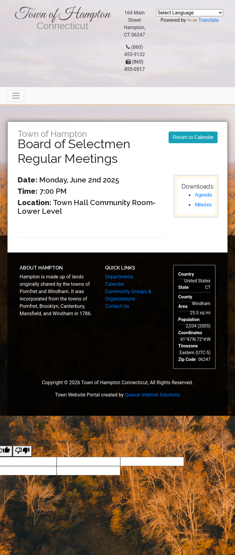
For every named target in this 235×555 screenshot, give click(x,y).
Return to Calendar (193, 137)
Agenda (203, 194)
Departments (119, 277)
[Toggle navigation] (15, 96)
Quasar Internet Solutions (152, 395)
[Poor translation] (22, 451)
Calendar (114, 284)
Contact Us (117, 306)
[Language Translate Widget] (189, 12)
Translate (202, 20)
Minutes (203, 204)
